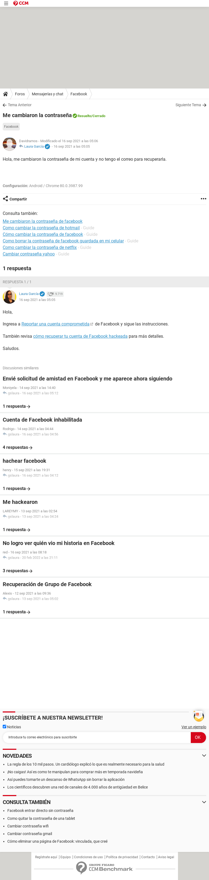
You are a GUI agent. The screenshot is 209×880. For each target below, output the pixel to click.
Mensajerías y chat (47, 94)
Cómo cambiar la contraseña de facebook (43, 234)
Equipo (65, 857)
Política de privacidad (122, 857)
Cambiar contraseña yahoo (29, 254)
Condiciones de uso (88, 857)
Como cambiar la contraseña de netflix (40, 247)
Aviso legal (166, 857)
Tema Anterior (20, 105)
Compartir (18, 199)
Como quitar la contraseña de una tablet (41, 818)
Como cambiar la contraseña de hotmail (41, 227)
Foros (20, 94)
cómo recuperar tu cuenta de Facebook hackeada (80, 336)
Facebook (78, 94)
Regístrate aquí (46, 857)
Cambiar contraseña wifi (28, 826)
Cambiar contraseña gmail (29, 834)
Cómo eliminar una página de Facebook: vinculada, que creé (57, 841)
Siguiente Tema (188, 105)
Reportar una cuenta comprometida (55, 324)
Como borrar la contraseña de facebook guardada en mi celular (63, 240)
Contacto (148, 857)
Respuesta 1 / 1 (17, 282)
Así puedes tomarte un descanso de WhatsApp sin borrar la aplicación (66, 779)
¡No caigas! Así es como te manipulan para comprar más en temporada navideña (75, 772)
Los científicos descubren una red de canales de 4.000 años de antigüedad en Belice (77, 787)
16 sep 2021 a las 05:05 (72, 146)
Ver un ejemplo (194, 727)
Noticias (12, 727)
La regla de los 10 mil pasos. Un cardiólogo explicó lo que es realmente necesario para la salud (85, 764)
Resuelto (84, 116)
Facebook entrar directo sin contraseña (40, 810)
